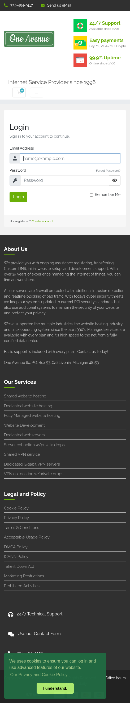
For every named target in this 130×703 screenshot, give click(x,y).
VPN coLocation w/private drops (33, 473)
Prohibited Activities (22, 585)
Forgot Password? (108, 170)
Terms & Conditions (21, 527)
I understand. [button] (55, 688)
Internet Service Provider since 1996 (52, 82)
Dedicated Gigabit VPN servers (32, 464)
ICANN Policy (16, 556)
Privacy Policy (16, 517)
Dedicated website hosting (28, 406)
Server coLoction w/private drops (34, 444)
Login (18, 196)
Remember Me (107, 194)
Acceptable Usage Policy (27, 537)
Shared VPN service (22, 454)
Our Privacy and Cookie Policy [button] (38, 674)
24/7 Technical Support (40, 613)
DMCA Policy (16, 547)
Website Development (24, 425)
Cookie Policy (16, 508)
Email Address (22, 148)
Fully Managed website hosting (32, 415)
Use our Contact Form (39, 633)
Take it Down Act (19, 566)
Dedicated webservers (24, 435)
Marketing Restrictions (24, 576)
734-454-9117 (18, 5)
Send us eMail (56, 5)
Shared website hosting (25, 396)
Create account (42, 221)
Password (18, 170)
